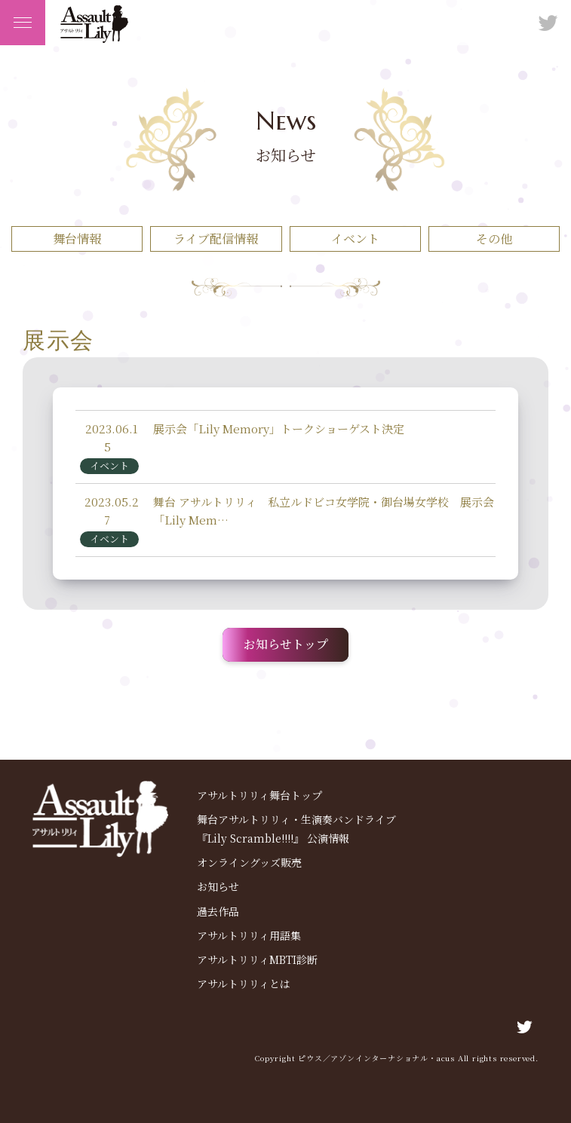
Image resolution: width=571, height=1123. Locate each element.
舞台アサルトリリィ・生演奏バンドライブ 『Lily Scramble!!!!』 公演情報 (296, 829)
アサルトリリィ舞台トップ (259, 795)
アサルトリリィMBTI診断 (257, 959)
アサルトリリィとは (243, 983)
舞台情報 (77, 238)
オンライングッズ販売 (249, 862)
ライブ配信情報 (215, 238)
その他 (494, 238)
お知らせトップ (286, 644)
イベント (355, 238)
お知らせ (218, 886)
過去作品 (218, 911)
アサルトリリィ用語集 (249, 935)
